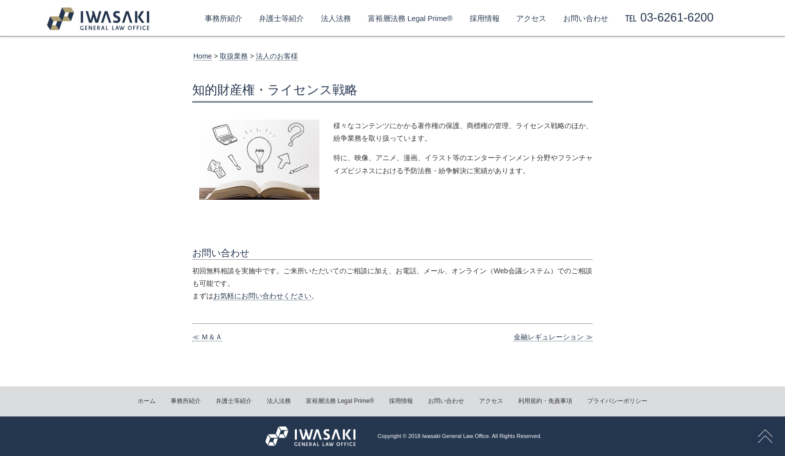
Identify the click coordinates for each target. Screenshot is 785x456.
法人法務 (336, 19)
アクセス (531, 19)
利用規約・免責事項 (545, 400)
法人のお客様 (277, 56)
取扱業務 (234, 56)
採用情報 (485, 19)
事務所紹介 (223, 19)
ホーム (147, 400)
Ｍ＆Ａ (211, 337)
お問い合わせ (585, 19)
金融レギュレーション (549, 337)
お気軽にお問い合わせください (262, 296)
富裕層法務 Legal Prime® (410, 19)
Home (202, 56)
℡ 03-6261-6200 (669, 17)
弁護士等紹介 (281, 19)
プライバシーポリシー (617, 400)
